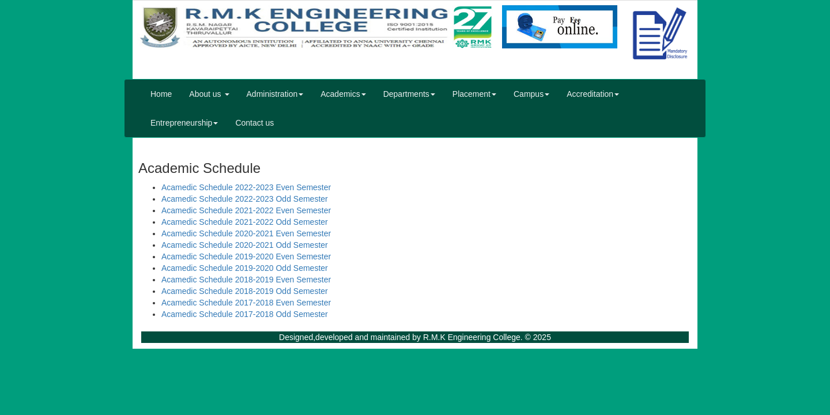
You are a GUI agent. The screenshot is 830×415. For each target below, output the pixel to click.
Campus (531, 94)
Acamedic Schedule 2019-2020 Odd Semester (244, 268)
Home (161, 94)
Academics (342, 94)
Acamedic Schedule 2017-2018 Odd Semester (244, 314)
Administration (275, 94)
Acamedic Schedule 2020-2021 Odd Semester (244, 245)
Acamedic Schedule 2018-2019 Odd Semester (244, 291)
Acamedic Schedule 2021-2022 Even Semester (246, 210)
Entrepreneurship (184, 122)
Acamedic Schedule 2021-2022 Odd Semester (244, 222)
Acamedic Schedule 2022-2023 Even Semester (246, 187)
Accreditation (593, 94)
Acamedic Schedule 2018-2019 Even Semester (246, 279)
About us (209, 94)
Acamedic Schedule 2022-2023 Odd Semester (244, 198)
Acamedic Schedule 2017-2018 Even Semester (246, 302)
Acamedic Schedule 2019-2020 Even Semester (246, 256)
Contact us (254, 122)
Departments (409, 94)
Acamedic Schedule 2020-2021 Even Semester (246, 233)
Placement (474, 94)
